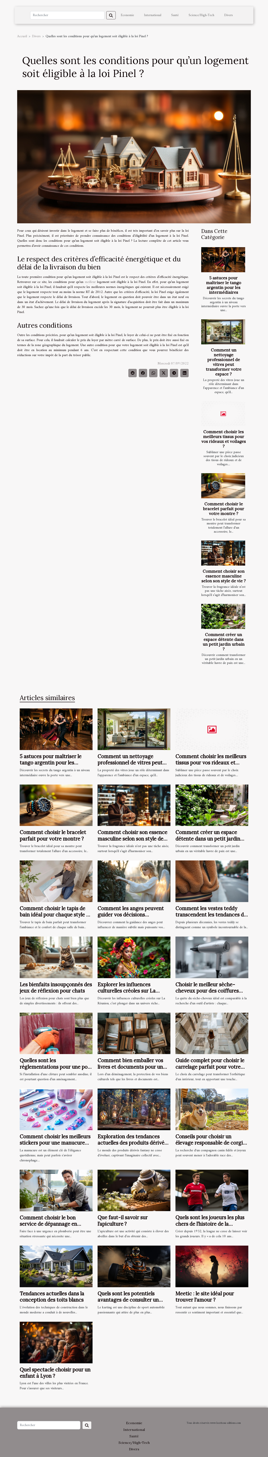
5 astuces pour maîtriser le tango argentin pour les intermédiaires (223, 285)
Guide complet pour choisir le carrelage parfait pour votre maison (209, 1066)
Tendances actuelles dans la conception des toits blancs (52, 1296)
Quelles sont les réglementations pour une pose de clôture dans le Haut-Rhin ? (56, 1066)
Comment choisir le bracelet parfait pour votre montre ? (223, 508)
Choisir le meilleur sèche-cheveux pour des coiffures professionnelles (207, 991)
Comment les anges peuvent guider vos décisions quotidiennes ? (131, 914)
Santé (175, 15)
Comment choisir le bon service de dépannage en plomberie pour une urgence (53, 1224)
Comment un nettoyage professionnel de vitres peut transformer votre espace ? (223, 362)
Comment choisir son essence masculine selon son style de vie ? (223, 576)
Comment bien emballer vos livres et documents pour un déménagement (130, 1066)
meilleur (90, 282)
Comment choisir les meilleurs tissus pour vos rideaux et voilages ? (223, 439)
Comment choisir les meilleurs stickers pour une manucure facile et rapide (55, 1143)
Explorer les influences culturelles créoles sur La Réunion (127, 991)
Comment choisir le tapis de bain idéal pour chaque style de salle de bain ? (56, 914)
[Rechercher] (67, 15)
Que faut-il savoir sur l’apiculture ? (123, 1220)
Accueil (22, 36)
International (152, 15)
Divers (228, 15)
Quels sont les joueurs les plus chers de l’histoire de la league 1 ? (209, 1223)
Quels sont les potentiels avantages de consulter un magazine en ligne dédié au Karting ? (129, 1303)
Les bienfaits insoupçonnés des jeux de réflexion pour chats (56, 987)
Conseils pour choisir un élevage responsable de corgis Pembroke (210, 1143)
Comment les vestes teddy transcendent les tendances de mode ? (210, 914)
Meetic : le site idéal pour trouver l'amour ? (204, 1296)
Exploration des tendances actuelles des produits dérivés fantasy (132, 1143)
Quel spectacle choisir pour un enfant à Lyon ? (55, 1372)
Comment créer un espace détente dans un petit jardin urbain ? (224, 642)
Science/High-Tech (201, 15)
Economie (127, 15)
